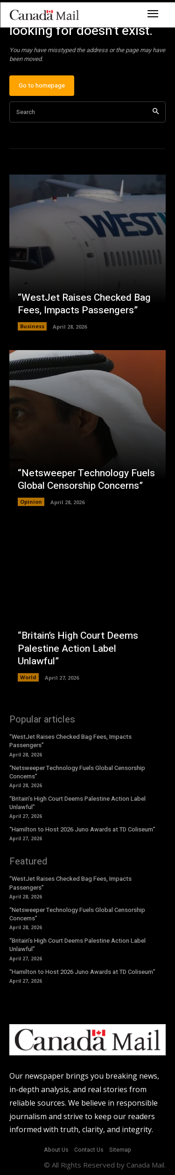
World (28, 677)
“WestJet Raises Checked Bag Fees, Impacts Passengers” (84, 303)
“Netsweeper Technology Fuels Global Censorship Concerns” (86, 479)
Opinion (31, 501)
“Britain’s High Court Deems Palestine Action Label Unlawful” (78, 648)
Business (32, 326)
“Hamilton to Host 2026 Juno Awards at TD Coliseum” (82, 829)
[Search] (156, 111)
